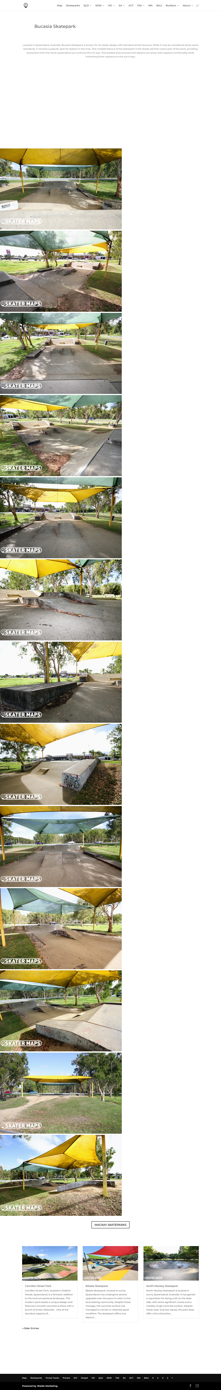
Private (66, 1378)
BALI (159, 6)
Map (59, 6)
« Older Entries (30, 1328)
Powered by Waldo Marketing (40, 1386)
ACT (131, 6)
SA (120, 6)
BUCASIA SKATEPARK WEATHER (110, 137)
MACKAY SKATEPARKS (110, 1225)
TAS (139, 6)
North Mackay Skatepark (162, 1286)
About (186, 6)
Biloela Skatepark (97, 1286)
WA (150, 6)
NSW (98, 6)
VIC (110, 6)
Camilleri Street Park (38, 1286)
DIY (75, 1378)
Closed (84, 1378)
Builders (171, 6)
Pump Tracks (52, 1378)
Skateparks (73, 6)
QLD (86, 6)
